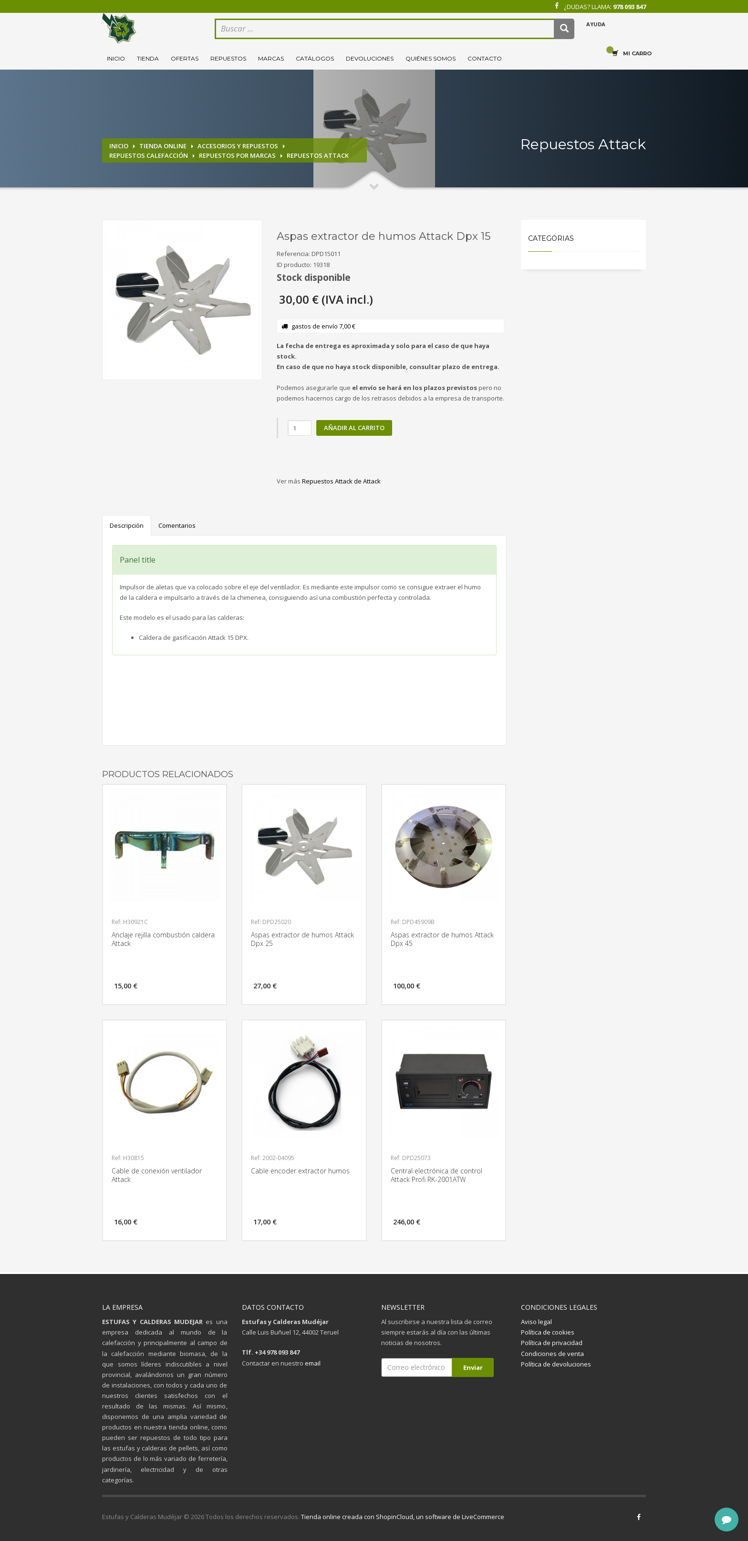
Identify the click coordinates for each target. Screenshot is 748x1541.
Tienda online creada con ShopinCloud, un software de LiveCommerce (402, 1516)
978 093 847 (629, 6)
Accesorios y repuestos (237, 146)
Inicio (116, 58)
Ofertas (184, 58)
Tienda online (163, 146)
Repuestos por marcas (237, 155)
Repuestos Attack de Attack (341, 481)
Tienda (148, 58)
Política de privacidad (551, 1342)
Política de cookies (547, 1332)
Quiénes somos (430, 58)
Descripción (127, 525)
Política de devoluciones (556, 1364)
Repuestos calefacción (148, 155)
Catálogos (315, 58)
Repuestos (228, 58)
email (313, 1363)
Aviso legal (536, 1321)
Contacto (485, 58)
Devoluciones (370, 58)
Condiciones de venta (552, 1353)
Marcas (271, 58)
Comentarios (177, 525)
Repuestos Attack (318, 155)
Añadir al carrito (354, 427)
